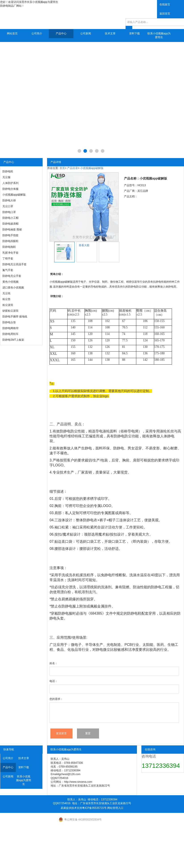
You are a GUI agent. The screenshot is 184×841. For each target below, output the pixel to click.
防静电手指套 (10, 235)
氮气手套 (7, 270)
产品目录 (72, 168)
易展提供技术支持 (71, 808)
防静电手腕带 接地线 (14, 316)
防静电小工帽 (10, 217)
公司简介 (36, 33)
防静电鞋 (7, 171)
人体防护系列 (10, 183)
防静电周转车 (10, 334)
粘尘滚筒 (7, 305)
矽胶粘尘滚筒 (10, 310)
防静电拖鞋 (9, 246)
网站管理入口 (115, 808)
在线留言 (164, 4)
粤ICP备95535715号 (94, 808)
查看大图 (84, 245)
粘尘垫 (6, 299)
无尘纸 (6, 293)
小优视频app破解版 (14, 194)
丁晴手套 (7, 258)
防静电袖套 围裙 (12, 229)
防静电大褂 (9, 200)
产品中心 (61, 33)
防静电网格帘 (10, 328)
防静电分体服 (10, 188)
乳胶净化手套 (10, 252)
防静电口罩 (9, 212)
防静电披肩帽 (10, 223)
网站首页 (12, 33)
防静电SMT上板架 (13, 339)
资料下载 (134, 33)
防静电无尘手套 (11, 276)
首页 (62, 168)
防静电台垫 (9, 322)
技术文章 (110, 33)
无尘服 (6, 177)
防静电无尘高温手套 (14, 264)
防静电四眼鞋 (10, 241)
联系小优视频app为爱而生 (159, 35)
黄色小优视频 (10, 281)
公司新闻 (85, 33)
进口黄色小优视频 (13, 287)
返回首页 (164, 13)
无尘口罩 (7, 206)
